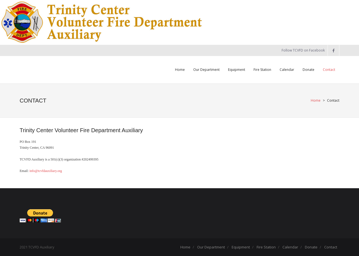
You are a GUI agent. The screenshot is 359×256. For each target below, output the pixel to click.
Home (316, 100)
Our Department (211, 247)
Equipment (241, 247)
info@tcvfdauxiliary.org (45, 171)
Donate (311, 247)
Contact (330, 247)
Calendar (290, 247)
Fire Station (266, 247)
